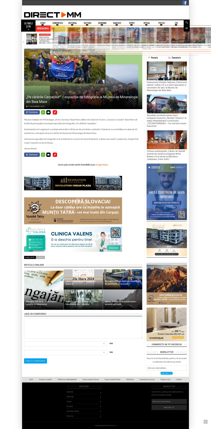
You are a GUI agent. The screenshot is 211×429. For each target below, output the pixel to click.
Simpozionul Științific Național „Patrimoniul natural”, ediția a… (46, 40)
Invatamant (77, 35)
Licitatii (70, 406)
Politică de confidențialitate (67, 379)
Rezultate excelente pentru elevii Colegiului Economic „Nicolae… (79, 40)
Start (31, 379)
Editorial (70, 396)
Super (69, 401)
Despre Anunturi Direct (91, 379)
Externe (70, 416)
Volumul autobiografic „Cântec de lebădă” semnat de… (110, 40)
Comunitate (45, 35)
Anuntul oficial (73, 411)
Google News (101, 164)
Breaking (43, 28)
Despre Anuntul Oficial (112, 379)
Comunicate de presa (147, 379)
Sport (170, 35)
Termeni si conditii (45, 379)
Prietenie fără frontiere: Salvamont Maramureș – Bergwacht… (140, 41)
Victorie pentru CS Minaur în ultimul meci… (174, 39)
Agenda (40, 257)
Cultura (107, 35)
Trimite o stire (165, 379)
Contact (179, 379)
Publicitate (130, 379)
